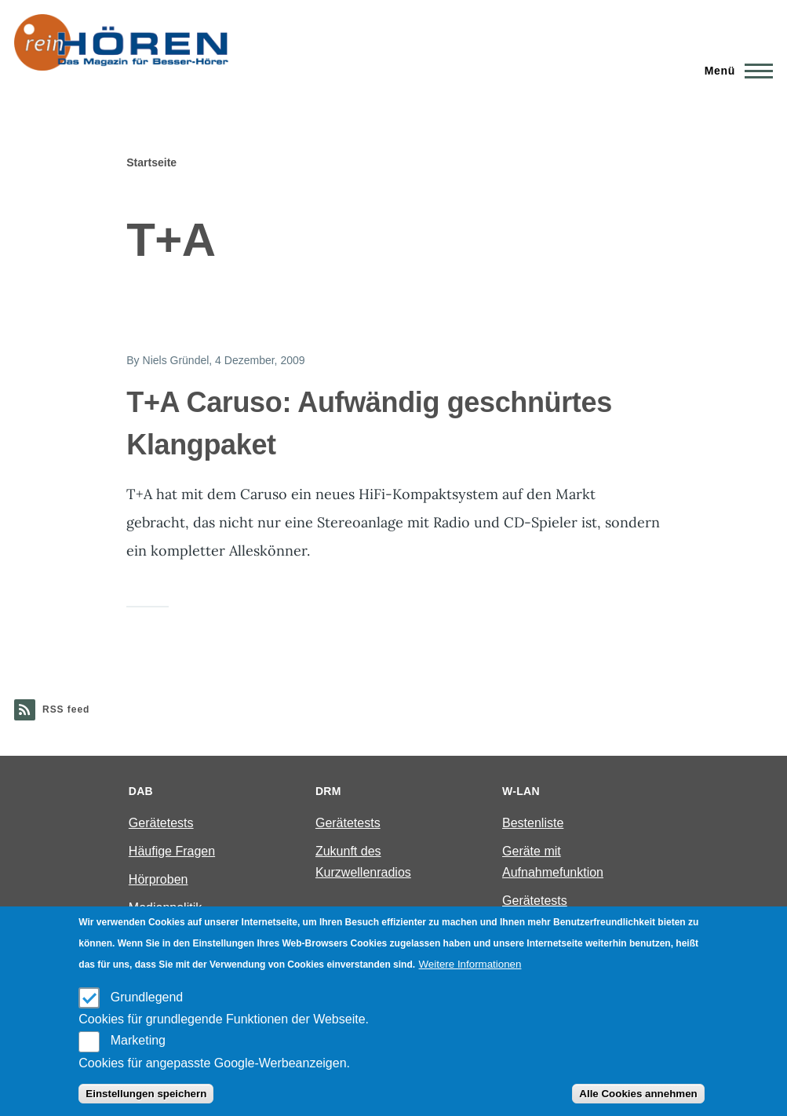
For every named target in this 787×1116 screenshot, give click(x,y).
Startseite (151, 162)
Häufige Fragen (172, 851)
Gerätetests (161, 823)
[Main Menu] (734, 71)
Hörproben (158, 879)
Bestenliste (532, 823)
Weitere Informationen (470, 964)
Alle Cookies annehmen (638, 1094)
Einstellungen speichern (146, 1094)
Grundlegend (147, 997)
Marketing (138, 1040)
